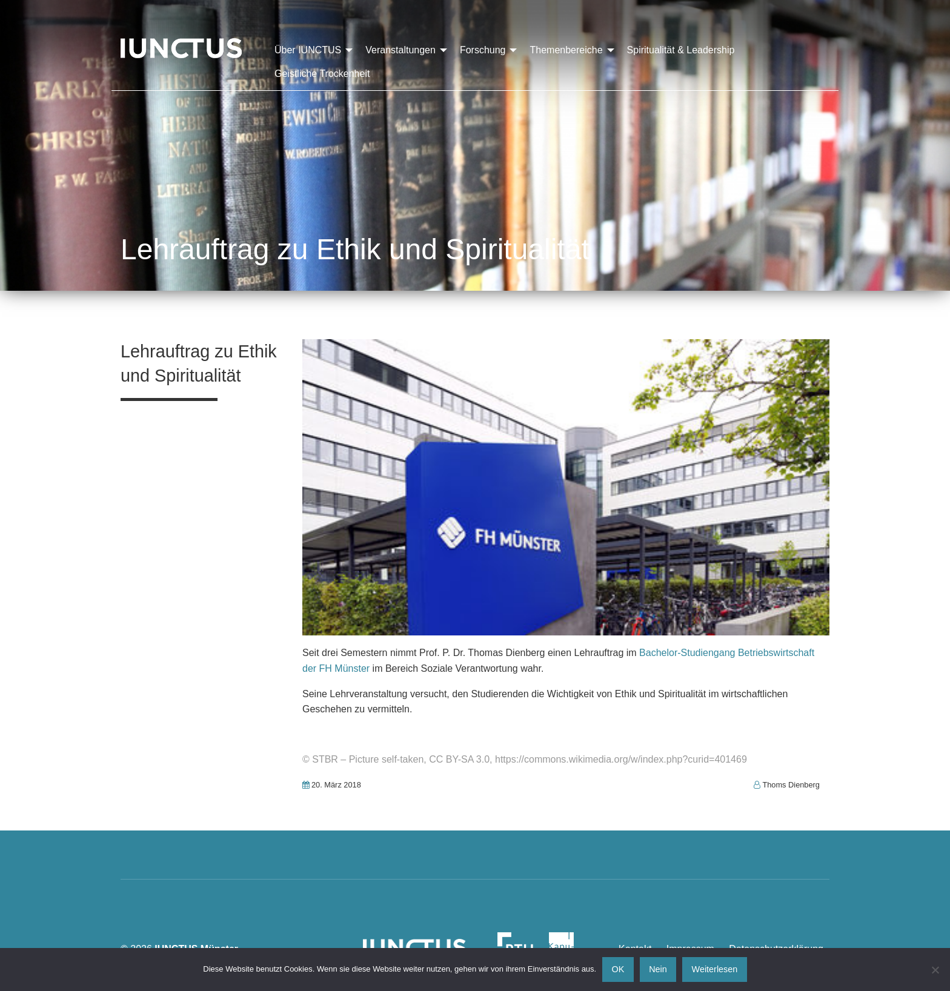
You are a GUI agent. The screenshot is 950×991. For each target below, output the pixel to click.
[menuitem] (310, 50)
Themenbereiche (566, 50)
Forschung (483, 50)
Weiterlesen (715, 969)
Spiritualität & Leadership (681, 50)
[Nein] (935, 970)
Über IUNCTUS (307, 50)
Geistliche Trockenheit (322, 73)
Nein (658, 969)
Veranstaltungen (400, 50)
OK (618, 969)
